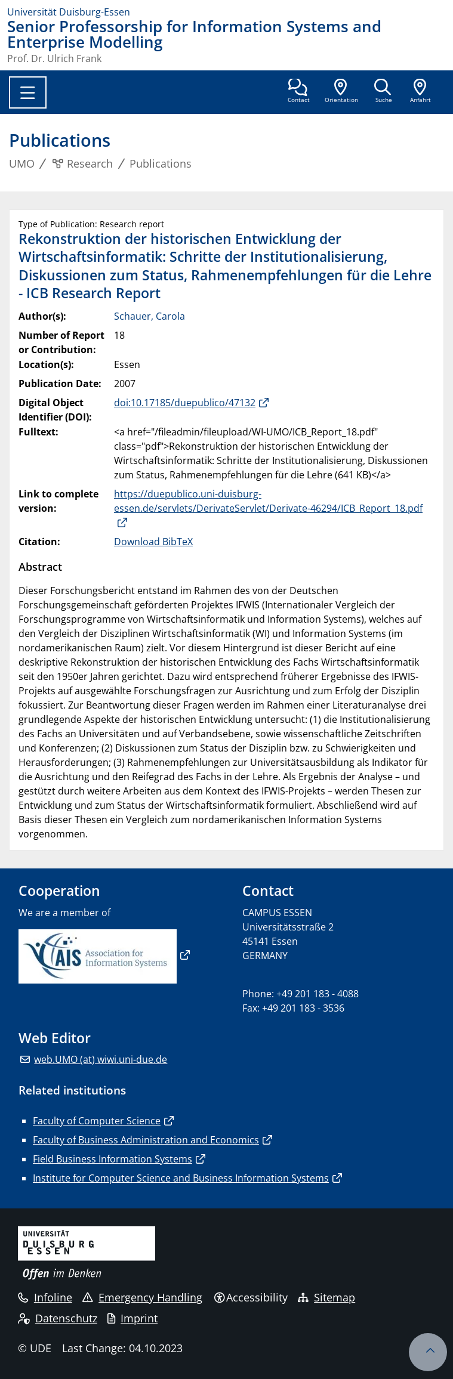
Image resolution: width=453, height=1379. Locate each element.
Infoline (45, 1297)
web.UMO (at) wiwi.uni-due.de (100, 1059)
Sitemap (326, 1297)
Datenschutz (57, 1318)
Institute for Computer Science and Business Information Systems (181, 1178)
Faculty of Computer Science (97, 1120)
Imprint (132, 1318)
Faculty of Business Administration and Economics (146, 1139)
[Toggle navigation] (28, 92)
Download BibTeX (153, 541)
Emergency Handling (142, 1297)
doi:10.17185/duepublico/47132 (184, 402)
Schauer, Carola (149, 316)
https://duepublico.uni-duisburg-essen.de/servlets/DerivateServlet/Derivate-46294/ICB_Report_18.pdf (268, 501)
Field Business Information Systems (112, 1158)
